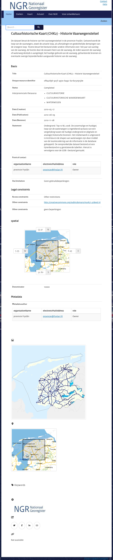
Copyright (103, 559)
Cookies (95, 559)
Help (105, 4)
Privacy (87, 559)
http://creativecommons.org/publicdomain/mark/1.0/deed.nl (72, 202)
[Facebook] (22, 525)
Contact (103, 1)
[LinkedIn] (29, 525)
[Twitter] (14, 525)
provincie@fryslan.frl (53, 170)
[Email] (37, 525)
